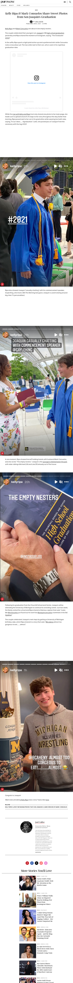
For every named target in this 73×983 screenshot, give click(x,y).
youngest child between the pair (55, 462)
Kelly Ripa (8, 29)
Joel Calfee (39, 21)
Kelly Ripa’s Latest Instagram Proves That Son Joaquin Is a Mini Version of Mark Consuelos (36, 807)
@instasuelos (13, 613)
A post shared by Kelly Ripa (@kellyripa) (36, 108)
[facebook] (32, 863)
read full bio (38, 852)
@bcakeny (49, 622)
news (36, 10)
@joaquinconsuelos (45, 613)
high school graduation (55, 33)
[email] (46, 863)
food (18, 5)
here (47, 800)
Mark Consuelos (22, 29)
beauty (11, 5)
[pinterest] (2, 284)
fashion (3, 5)
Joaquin (40, 33)
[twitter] (36, 863)
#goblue (8, 615)
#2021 (7, 38)
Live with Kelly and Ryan (21, 114)
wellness (26, 5)
